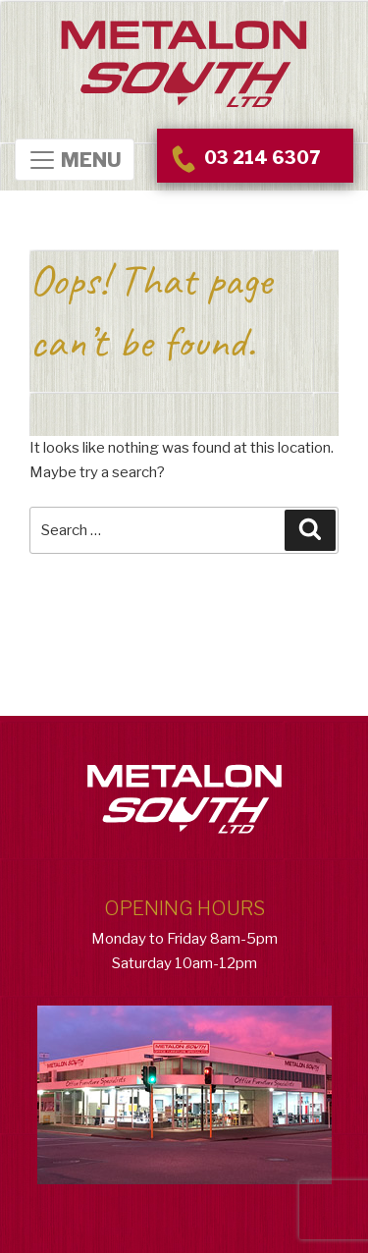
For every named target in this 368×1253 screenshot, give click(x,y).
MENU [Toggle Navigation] (74, 160)
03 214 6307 (243, 157)
